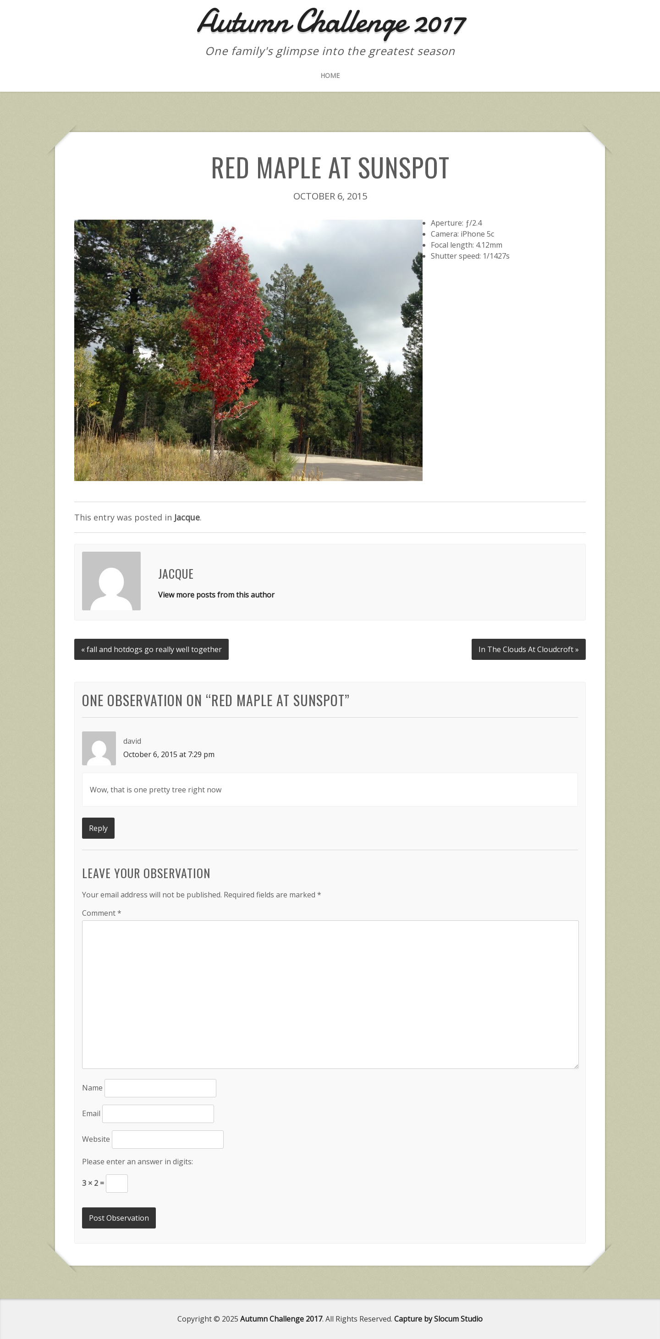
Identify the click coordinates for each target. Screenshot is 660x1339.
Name (92, 1088)
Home (330, 75)
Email (91, 1113)
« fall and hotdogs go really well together (151, 649)
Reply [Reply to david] (98, 828)
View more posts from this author (216, 595)
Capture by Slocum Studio (438, 1319)
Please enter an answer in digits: (137, 1161)
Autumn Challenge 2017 (281, 1319)
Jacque (187, 517)
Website (96, 1139)
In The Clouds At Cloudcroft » (528, 649)
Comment (101, 913)
